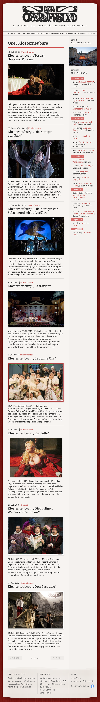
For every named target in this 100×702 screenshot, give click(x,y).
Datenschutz (88, 681)
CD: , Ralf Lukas (82, 161)
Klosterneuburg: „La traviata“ (30, 286)
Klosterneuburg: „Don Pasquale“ (32, 586)
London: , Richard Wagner (81, 173)
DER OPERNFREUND (17, 674)
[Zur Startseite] (50, 14)
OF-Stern (69, 33)
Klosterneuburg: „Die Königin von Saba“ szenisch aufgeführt (33, 211)
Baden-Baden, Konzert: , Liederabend (82, 196)
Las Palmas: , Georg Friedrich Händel (83, 130)
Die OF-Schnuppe (47, 690)
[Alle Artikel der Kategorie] (83, 56)
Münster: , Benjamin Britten (83, 100)
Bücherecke (45, 684)
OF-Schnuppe (80, 33)
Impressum (76, 681)
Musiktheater (27, 52)
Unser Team (76, 678)
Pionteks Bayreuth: (82, 108)
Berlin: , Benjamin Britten (83, 185)
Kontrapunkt (57, 33)
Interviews (44, 681)
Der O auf (80, 686)
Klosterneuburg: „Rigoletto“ (28, 433)
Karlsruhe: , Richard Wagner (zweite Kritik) (82, 205)
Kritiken (21, 33)
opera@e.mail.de (23, 687)
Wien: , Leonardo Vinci (82, 123)
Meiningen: (81, 137)
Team (89, 33)
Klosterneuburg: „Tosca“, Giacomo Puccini (26, 57)
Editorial (11, 33)
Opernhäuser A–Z (58, 681)
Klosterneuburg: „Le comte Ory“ (32, 358)
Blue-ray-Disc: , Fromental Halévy (83, 114)
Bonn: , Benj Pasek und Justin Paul (84, 151)
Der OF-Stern (45, 687)
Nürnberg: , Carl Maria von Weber (84, 92)
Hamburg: (81, 179)
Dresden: (81, 224)
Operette (25, 505)
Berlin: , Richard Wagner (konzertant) (82, 144)
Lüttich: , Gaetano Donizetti (83, 167)
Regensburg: (82, 233)
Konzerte (57, 678)
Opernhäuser (32, 33)
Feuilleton (45, 33)
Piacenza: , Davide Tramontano (84, 214)
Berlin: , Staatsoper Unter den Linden (84, 84)
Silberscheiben (58, 684)
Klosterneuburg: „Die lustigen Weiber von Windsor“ (30, 510)
